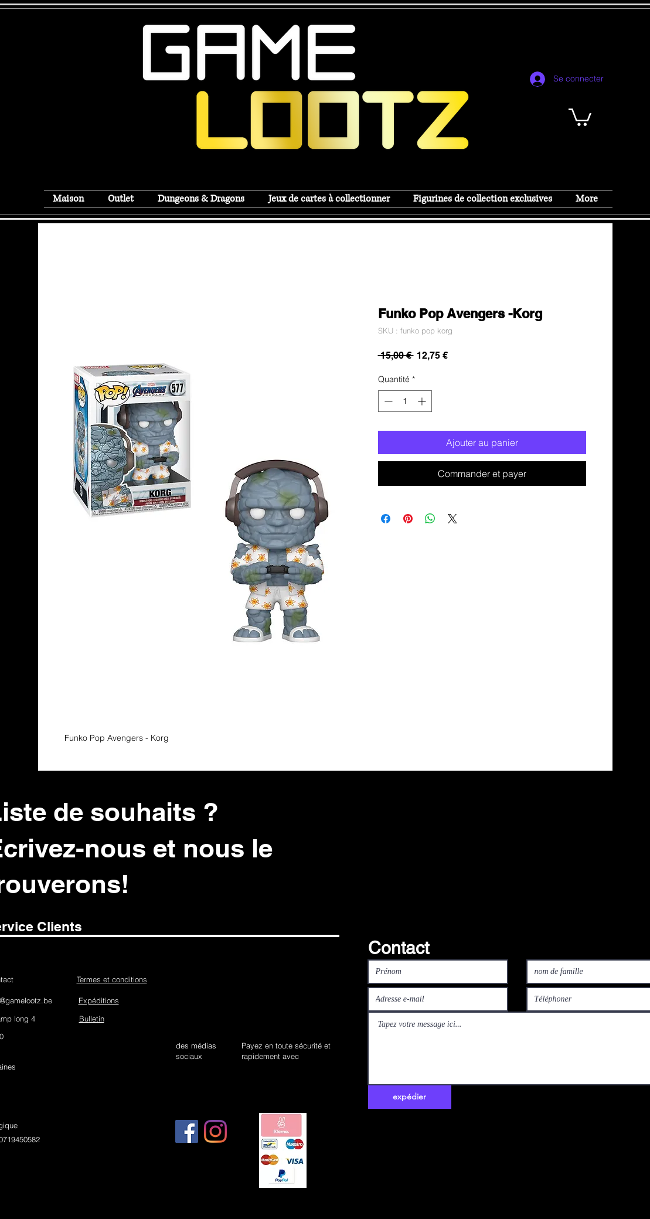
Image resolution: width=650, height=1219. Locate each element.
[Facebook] (186, 1131)
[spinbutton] (405, 401)
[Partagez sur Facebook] (386, 519)
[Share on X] (452, 519)
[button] (580, 116)
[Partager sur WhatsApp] (430, 519)
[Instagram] (215, 1131)
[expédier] (409, 1097)
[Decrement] (387, 401)
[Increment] (423, 401)
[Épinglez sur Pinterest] (408, 519)
